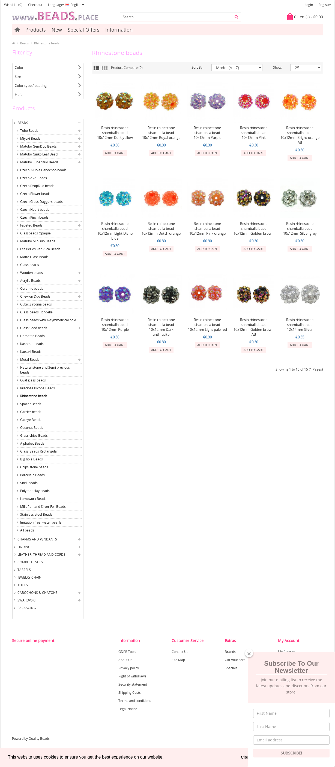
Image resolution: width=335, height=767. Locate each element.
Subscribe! (291, 753)
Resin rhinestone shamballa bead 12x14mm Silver (299, 324)
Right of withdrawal (132, 676)
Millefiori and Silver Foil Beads (43, 506)
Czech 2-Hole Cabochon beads (43, 170)
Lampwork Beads (33, 498)
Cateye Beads (30, 419)
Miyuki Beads (30, 138)
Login (309, 4)
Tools (22, 585)
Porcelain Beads (32, 475)
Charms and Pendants (37, 539)
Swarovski (26, 600)
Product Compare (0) (127, 67)
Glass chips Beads (34, 435)
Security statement (132, 684)
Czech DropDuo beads (37, 186)
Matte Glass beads (34, 257)
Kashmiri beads (32, 343)
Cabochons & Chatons (37, 592)
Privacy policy (128, 668)
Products (35, 29)
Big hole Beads (31, 459)
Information (119, 29)
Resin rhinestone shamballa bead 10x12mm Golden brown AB (254, 327)
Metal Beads (29, 359)
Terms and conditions (134, 700)
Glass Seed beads (33, 328)
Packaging (26, 608)
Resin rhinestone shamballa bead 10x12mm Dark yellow (115, 132)
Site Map (178, 660)
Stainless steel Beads (36, 514)
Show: (277, 67)
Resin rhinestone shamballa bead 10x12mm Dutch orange (161, 228)
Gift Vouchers (235, 660)
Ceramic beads (31, 288)
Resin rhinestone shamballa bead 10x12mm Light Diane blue (115, 231)
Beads (24, 43)
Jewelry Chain (29, 577)
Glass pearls (29, 264)
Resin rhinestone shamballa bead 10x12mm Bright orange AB (299, 135)
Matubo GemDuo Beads (38, 146)
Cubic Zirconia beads (36, 304)
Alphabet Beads (32, 443)
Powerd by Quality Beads (31, 738)
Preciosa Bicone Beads (37, 388)
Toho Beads (29, 130)
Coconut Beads (31, 427)
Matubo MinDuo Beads (37, 241)
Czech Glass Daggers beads (41, 201)
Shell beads (29, 483)
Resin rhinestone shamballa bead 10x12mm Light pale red (207, 324)
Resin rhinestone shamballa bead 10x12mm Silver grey (300, 228)
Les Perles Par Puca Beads (40, 249)
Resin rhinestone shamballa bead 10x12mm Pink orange (207, 228)
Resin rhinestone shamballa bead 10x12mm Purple (207, 132)
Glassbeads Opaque (35, 233)
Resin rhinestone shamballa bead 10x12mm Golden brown (254, 228)
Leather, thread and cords (41, 554)
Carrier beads (30, 412)
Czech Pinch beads (34, 217)
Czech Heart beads (34, 209)
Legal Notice (127, 709)
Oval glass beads (33, 380)
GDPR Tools (127, 651)
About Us (125, 660)
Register (325, 4)
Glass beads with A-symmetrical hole (48, 320)
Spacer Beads (30, 404)
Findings (24, 547)
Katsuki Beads (30, 351)
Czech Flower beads (35, 193)
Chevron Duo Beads (35, 296)
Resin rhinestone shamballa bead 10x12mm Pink (253, 132)
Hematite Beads (32, 336)
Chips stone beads (34, 467)
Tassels (24, 569)
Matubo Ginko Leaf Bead (39, 154)
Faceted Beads (31, 225)
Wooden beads (31, 272)
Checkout (35, 4)
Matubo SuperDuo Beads (39, 162)
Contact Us (180, 651)
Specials (231, 668)
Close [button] (246, 757)
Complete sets (30, 562)
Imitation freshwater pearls (40, 522)
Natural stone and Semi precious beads (45, 370)
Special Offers (84, 29)
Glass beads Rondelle (36, 312)
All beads (27, 530)
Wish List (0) (13, 4)
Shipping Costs (129, 692)
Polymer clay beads (35, 490)
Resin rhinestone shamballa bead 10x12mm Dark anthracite (161, 327)
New (57, 29)
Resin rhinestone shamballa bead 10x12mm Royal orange (161, 132)
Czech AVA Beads (33, 178)
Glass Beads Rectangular (39, 451)
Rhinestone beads (46, 43)
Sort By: (197, 67)
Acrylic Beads (30, 280)
